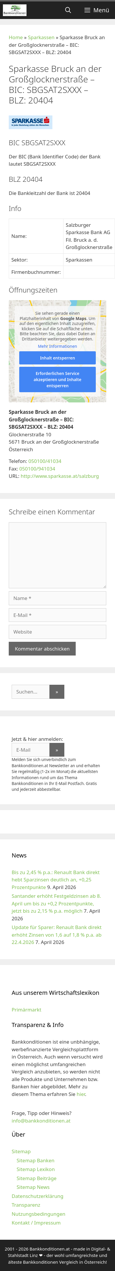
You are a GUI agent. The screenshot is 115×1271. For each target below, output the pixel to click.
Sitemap (21, 1151)
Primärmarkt (26, 1009)
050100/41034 (44, 461)
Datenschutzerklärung (37, 1196)
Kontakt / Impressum (36, 1222)
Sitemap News (33, 1187)
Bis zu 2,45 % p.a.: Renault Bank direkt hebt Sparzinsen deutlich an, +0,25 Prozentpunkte (56, 879)
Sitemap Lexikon (36, 1169)
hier (81, 1094)
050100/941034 (37, 468)
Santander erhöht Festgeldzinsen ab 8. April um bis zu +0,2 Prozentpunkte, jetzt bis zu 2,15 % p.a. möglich (56, 903)
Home (16, 37)
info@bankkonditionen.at (41, 1120)
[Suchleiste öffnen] (68, 10)
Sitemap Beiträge (36, 1178)
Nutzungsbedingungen (39, 1214)
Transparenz (26, 1204)
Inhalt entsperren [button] (57, 358)
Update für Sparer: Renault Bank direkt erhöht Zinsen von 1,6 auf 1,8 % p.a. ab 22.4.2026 (57, 934)
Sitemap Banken (35, 1160)
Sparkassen (41, 37)
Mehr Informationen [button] (57, 346)
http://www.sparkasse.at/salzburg (60, 476)
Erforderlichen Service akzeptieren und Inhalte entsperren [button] (58, 379)
